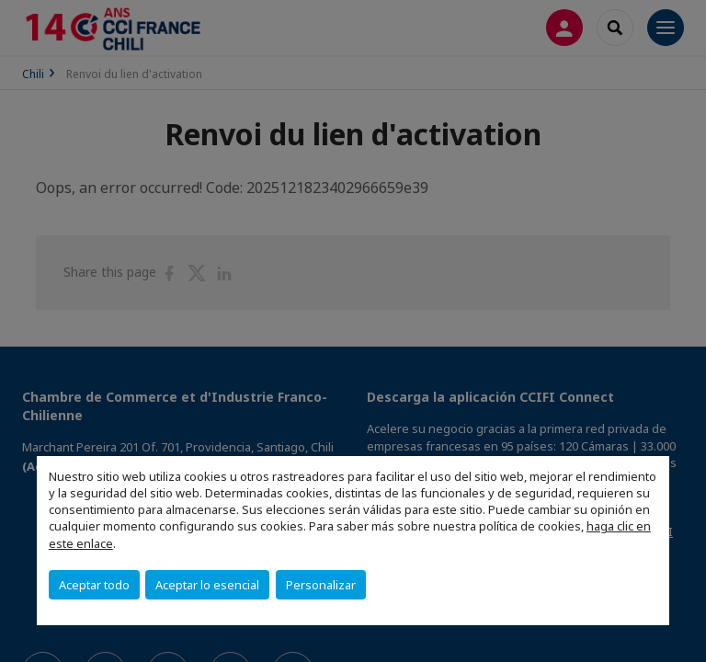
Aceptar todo (94, 584)
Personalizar (321, 584)
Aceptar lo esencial (207, 584)
